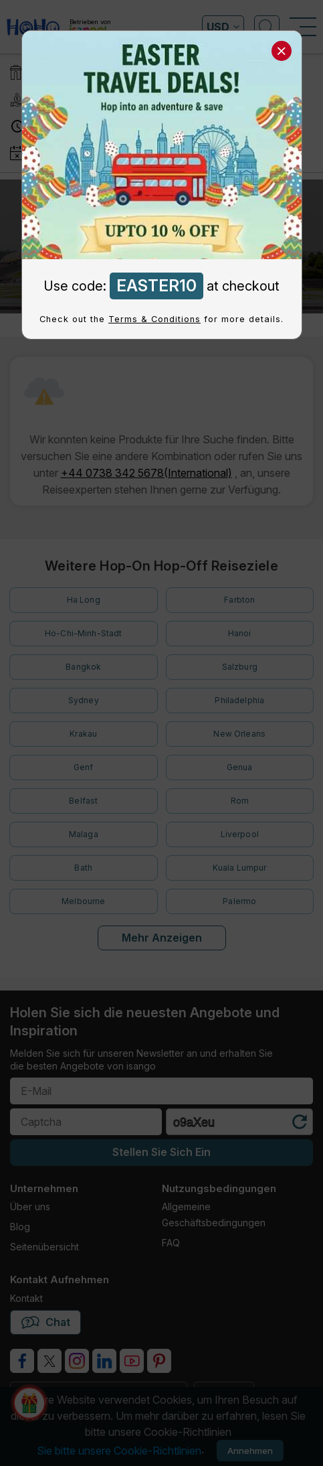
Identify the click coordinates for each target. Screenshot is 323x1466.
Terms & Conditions (154, 319)
